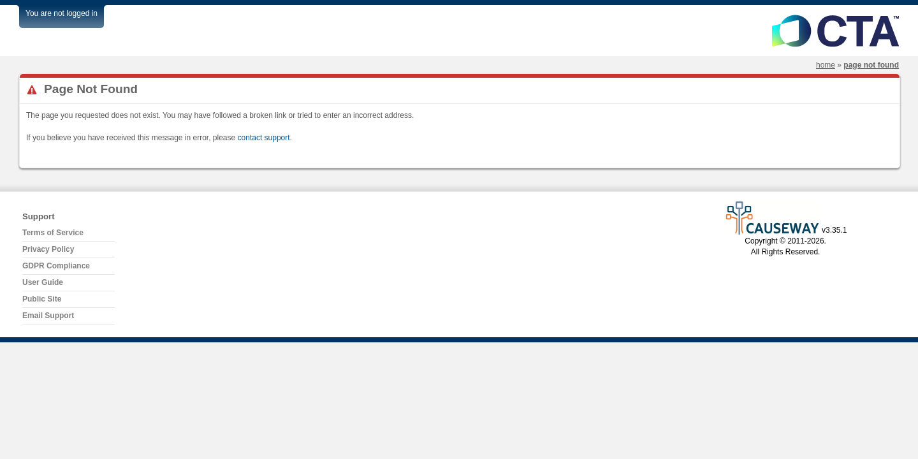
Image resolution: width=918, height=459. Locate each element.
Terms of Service (53, 232)
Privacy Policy (48, 249)
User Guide (42, 282)
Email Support (48, 315)
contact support (264, 137)
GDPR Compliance (56, 265)
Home (825, 65)
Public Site (41, 299)
